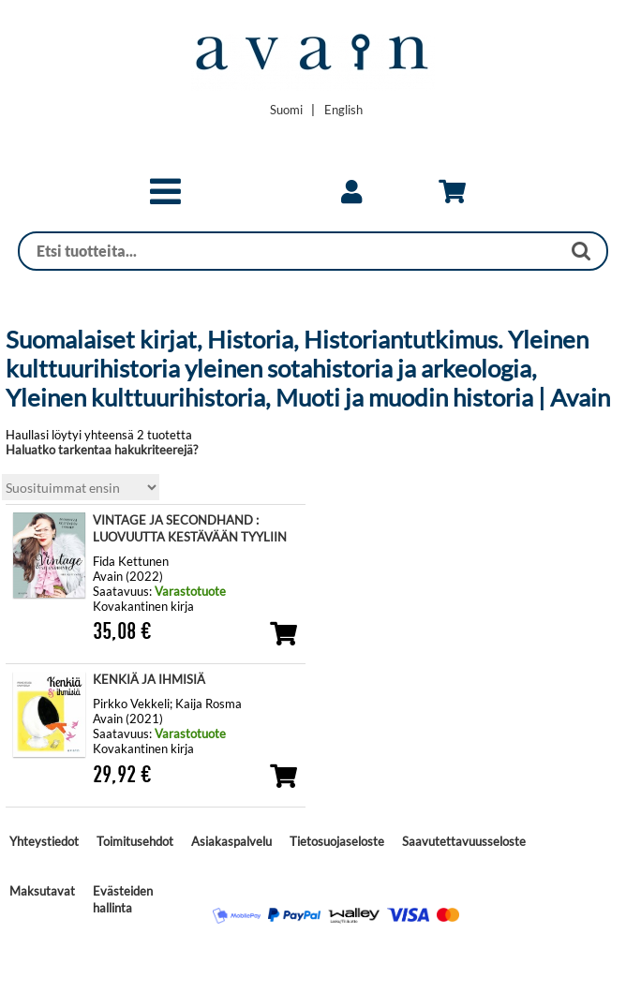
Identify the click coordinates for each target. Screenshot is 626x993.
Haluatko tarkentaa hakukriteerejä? (102, 449)
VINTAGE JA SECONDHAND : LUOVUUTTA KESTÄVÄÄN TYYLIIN (190, 528)
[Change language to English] (343, 109)
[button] (165, 199)
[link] (351, 192)
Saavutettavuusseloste (464, 841)
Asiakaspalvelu (231, 841)
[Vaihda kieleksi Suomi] (286, 109)
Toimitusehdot (135, 841)
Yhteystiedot (44, 841)
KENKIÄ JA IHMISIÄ (149, 679)
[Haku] (290, 251)
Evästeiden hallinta (123, 899)
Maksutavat (42, 890)
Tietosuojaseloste (337, 841)
